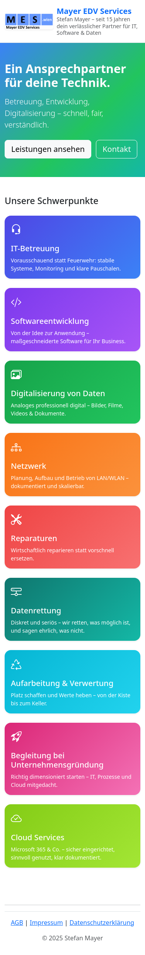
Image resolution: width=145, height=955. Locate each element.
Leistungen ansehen (48, 149)
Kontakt (116, 149)
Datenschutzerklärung (102, 922)
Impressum (46, 922)
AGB (17, 922)
